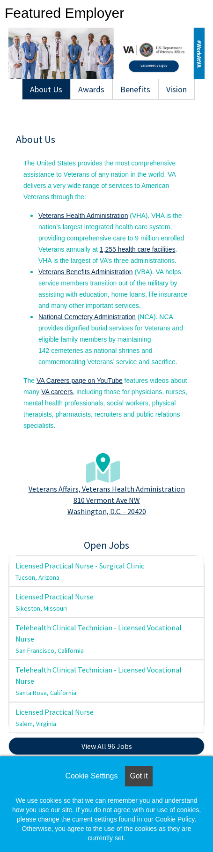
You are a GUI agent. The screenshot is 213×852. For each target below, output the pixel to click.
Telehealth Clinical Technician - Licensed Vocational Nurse (98, 639)
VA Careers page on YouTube (80, 380)
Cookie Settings (91, 776)
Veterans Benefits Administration (85, 272)
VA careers (57, 392)
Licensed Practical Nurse (54, 602)
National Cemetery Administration (87, 317)
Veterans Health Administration (83, 215)
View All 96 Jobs (106, 746)
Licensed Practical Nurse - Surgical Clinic (79, 571)
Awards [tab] (91, 89)
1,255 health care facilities (138, 249)
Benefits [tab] (135, 89)
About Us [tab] (46, 89)
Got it (138, 776)
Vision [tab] (176, 89)
